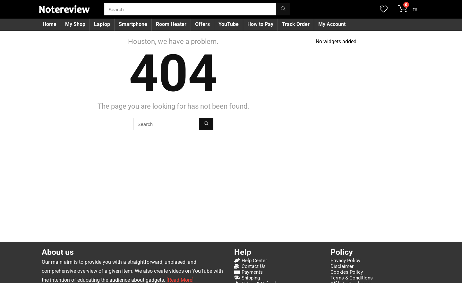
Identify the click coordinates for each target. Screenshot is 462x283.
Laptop (102, 24)
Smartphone (133, 24)
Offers (202, 24)
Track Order (296, 24)
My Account (332, 24)
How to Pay (260, 24)
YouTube (228, 24)
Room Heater (171, 24)
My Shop (75, 24)
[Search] (283, 9)
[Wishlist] (384, 9)
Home (49, 24)
